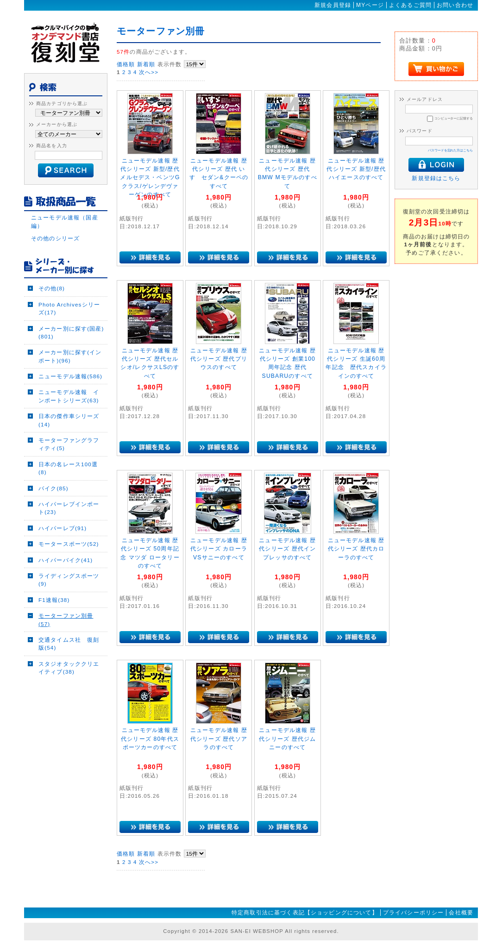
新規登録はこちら (436, 178)
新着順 (146, 64)
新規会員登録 (332, 5)
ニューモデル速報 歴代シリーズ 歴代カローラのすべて (356, 549)
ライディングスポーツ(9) (69, 580)
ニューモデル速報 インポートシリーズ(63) (69, 396)
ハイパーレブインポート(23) (69, 508)
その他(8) (51, 288)
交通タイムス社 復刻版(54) (69, 644)
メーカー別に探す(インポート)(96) (70, 356)
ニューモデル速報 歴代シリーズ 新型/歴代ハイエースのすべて (356, 169)
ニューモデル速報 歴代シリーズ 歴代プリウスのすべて (218, 359)
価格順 (126, 64)
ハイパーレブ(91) (62, 528)
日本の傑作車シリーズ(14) (69, 420)
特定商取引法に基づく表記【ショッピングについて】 (305, 912)
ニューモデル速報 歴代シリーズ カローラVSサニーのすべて (218, 549)
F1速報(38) (53, 600)
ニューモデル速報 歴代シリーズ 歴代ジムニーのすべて (287, 739)
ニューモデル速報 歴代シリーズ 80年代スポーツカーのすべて (150, 739)
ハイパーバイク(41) (65, 560)
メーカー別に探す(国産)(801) (71, 332)
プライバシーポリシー (413, 912)
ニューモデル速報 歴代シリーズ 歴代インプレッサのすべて (287, 549)
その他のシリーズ (55, 238)
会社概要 (461, 912)
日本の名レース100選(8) (68, 468)
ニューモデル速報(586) (70, 376)
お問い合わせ (455, 5)
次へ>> (148, 72)
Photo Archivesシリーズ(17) (69, 308)
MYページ (370, 5)
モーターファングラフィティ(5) (69, 444)
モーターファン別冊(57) (65, 619)
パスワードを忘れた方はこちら (450, 150)
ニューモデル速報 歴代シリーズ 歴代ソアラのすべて (218, 739)
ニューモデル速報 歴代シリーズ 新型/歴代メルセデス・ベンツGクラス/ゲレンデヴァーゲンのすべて (150, 177)
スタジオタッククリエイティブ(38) (69, 668)
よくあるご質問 (410, 5)
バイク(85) (53, 488)
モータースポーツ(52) (68, 544)
